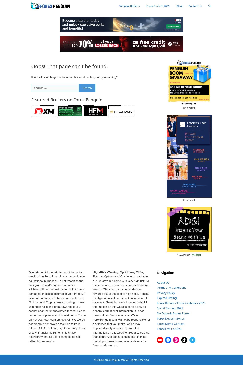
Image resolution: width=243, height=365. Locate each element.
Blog (179, 6)
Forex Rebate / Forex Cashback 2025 (181, 303)
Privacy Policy (166, 293)
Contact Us (195, 6)
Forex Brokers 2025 (158, 6)
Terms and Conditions (171, 287)
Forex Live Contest (169, 329)
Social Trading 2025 (170, 308)
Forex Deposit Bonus (171, 318)
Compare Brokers (129, 6)
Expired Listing (167, 298)
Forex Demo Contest (170, 324)
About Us (163, 282)
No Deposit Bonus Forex (173, 313)
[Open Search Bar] (209, 6)
